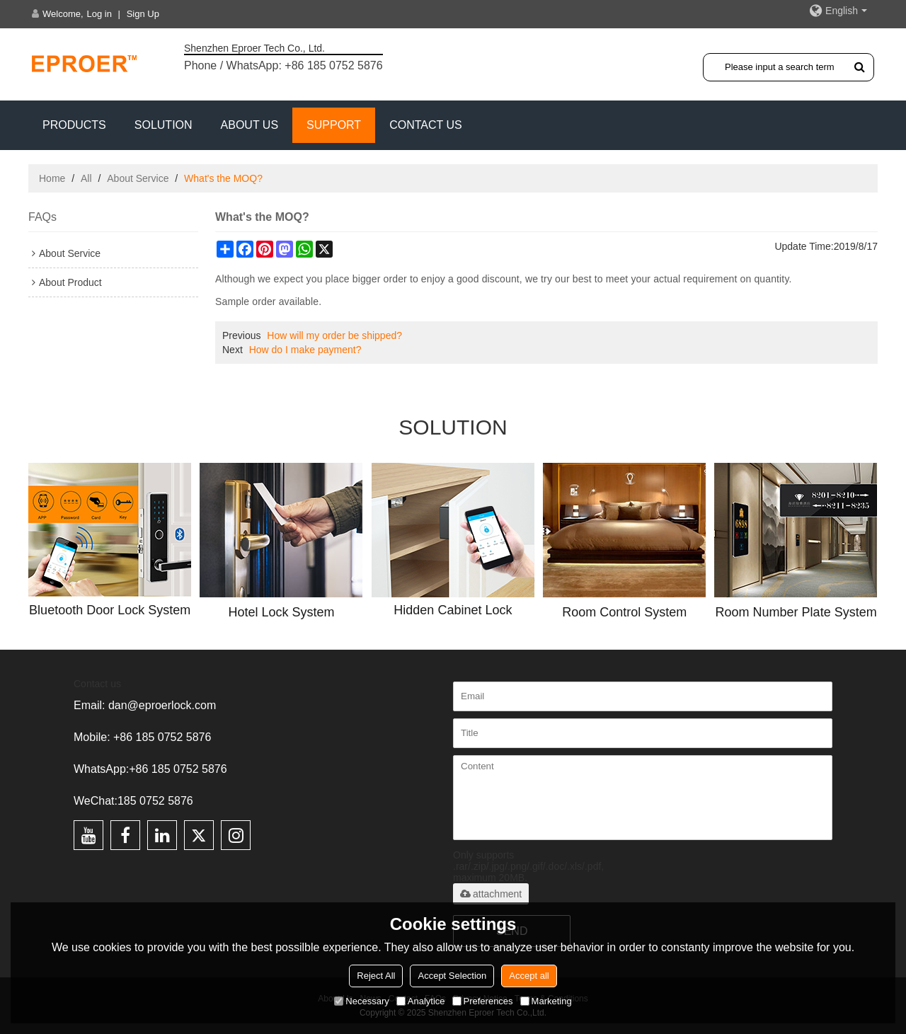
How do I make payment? (305, 349)
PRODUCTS (74, 125)
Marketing (546, 1001)
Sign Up (143, 13)
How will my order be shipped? (334, 335)
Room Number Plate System (796, 612)
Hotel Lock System (282, 612)
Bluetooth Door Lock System (109, 610)
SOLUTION (163, 125)
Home (52, 178)
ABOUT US (250, 125)
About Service (137, 178)
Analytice (420, 1001)
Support (333, 125)
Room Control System (624, 612)
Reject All (376, 975)
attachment (491, 894)
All (86, 178)
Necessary (361, 1001)
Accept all (529, 975)
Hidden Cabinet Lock (453, 610)
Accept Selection (452, 975)
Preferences (482, 1001)
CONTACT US (425, 125)
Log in (99, 13)
